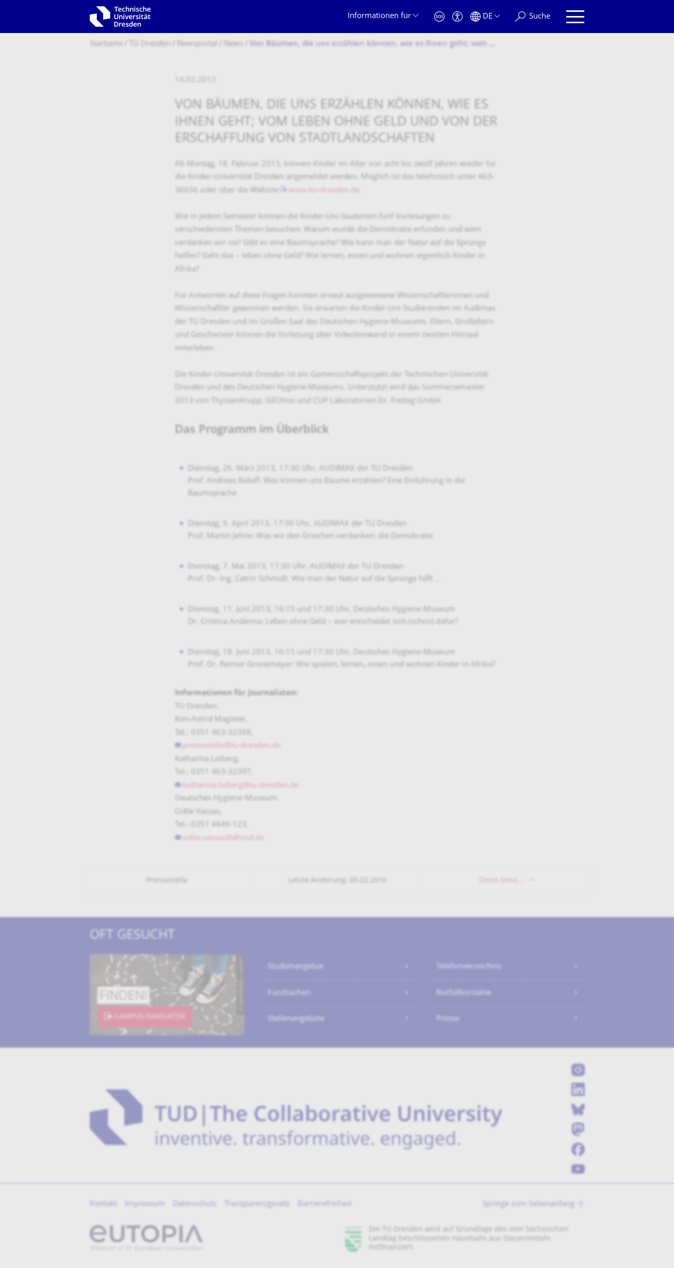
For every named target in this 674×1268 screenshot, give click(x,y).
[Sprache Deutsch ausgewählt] (485, 16)
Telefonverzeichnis (469, 967)
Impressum (145, 1204)
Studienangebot (295, 967)
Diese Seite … (502, 880)
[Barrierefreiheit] (457, 17)
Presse (447, 1019)
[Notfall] (439, 17)
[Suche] (532, 16)
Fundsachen (289, 993)
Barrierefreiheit (325, 1204)
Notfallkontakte (463, 993)
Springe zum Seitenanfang (528, 1204)
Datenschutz (195, 1204)
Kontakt (103, 1204)
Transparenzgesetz (257, 1204)
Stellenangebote (296, 1019)
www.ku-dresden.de (323, 191)
